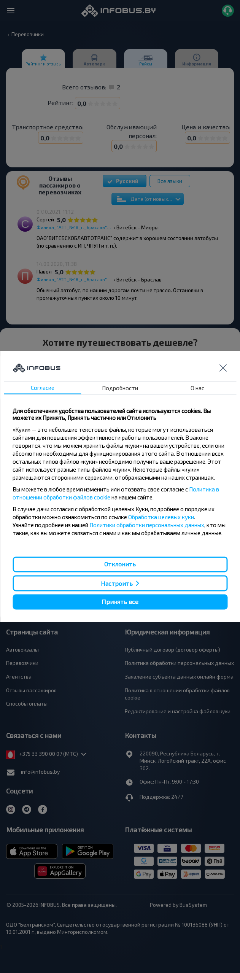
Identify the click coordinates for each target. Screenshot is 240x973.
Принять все (120, 601)
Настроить (117, 583)
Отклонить (120, 564)
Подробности (120, 388)
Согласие (42, 388)
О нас (197, 388)
